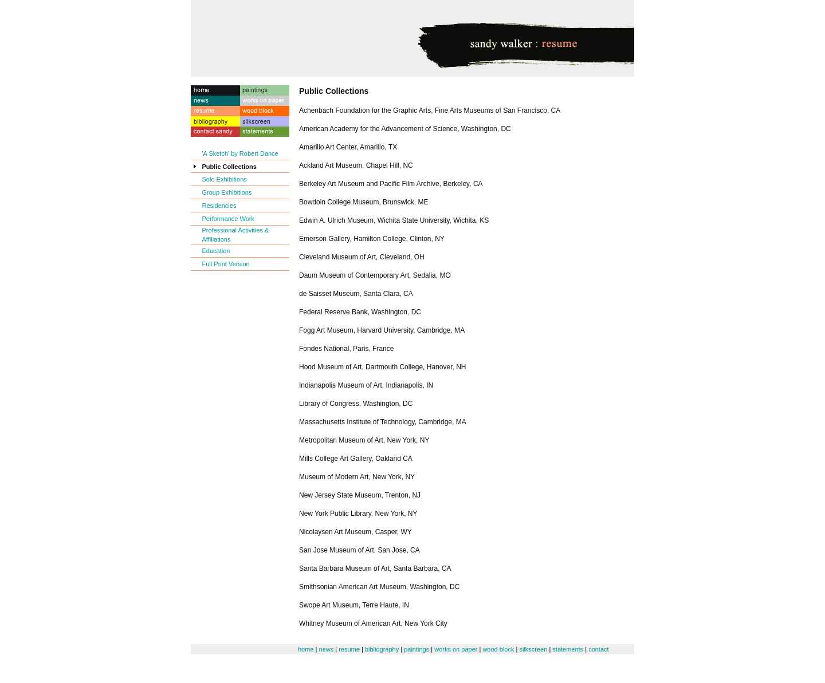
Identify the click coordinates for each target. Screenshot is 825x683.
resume (349, 649)
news (326, 649)
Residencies (219, 205)
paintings (416, 649)
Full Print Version (226, 263)
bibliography (382, 649)
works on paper (455, 649)
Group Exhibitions (227, 192)
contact (598, 649)
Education (216, 250)
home (306, 649)
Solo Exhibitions (224, 179)
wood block (498, 649)
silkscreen (533, 649)
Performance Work (228, 218)
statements (567, 649)
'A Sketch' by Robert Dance (240, 153)
